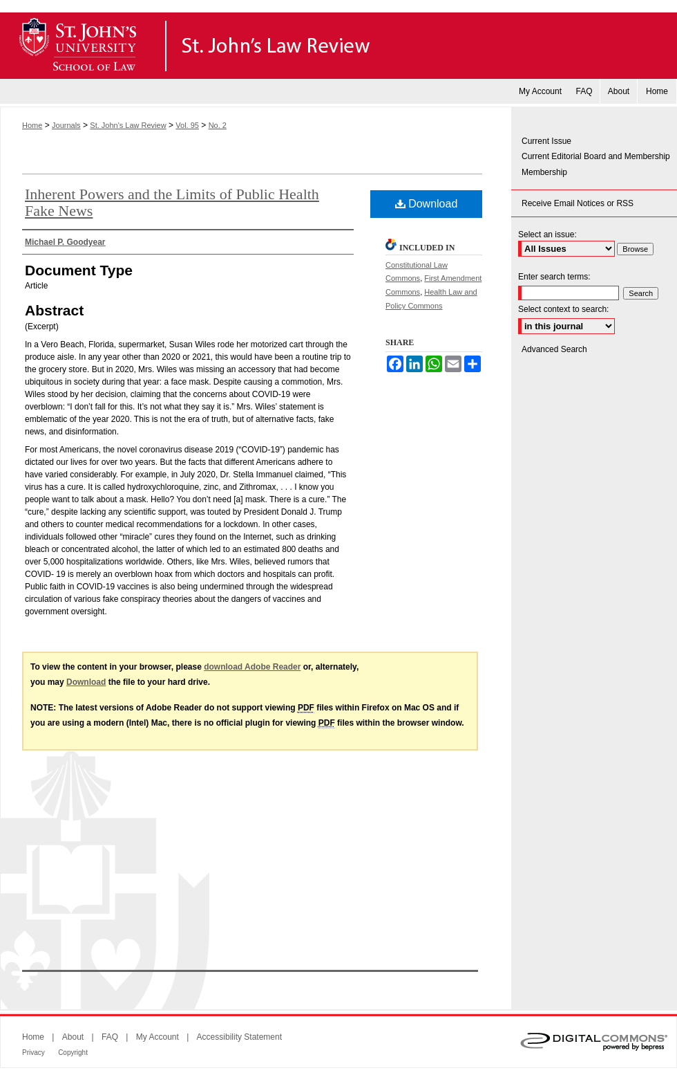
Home (32, 125)
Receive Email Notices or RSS (577, 203)
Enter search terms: (554, 277)
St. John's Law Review (338, 45)
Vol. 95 (187, 125)
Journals (66, 125)
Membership (544, 172)
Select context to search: (563, 309)
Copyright (73, 1052)
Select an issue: (547, 234)
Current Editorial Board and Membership (596, 156)
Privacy (33, 1052)
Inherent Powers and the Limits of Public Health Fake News (172, 202)
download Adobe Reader (252, 667)
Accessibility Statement (239, 1037)
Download (426, 204)
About (73, 1037)
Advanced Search (554, 349)
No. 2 (218, 125)
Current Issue (546, 141)
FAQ (110, 1037)
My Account (157, 1037)
